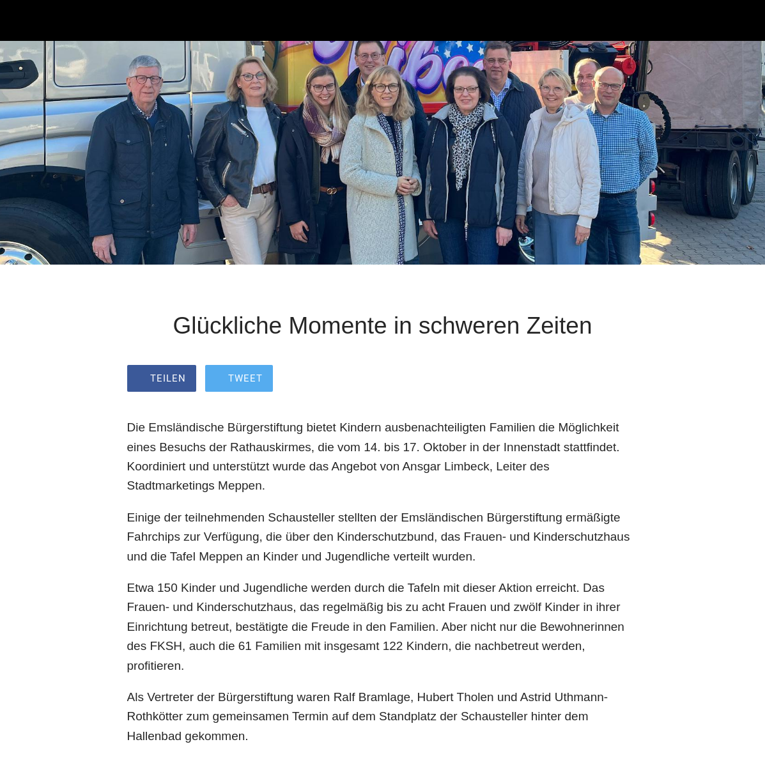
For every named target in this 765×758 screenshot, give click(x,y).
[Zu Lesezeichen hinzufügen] (623, 379)
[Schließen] (20, 20)
